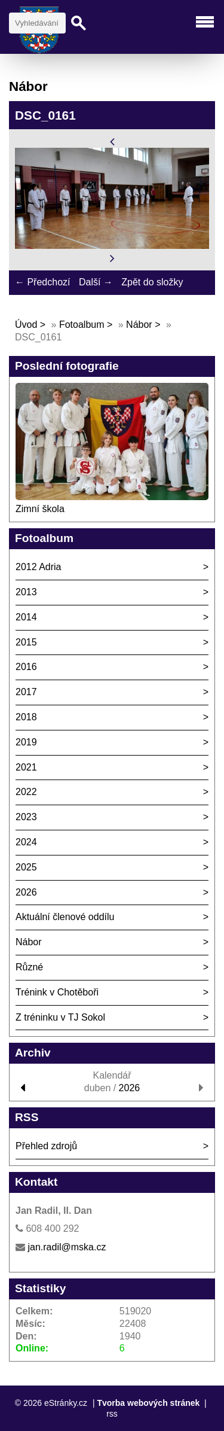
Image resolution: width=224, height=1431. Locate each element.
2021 (26, 767)
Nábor (139, 324)
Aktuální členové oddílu (65, 917)
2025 (26, 867)
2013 (26, 592)
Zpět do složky (152, 282)
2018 (26, 717)
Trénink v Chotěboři (57, 992)
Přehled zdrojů (46, 1146)
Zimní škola (40, 509)
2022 (26, 792)
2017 (26, 692)
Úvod (26, 324)
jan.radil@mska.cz (66, 1247)
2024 (26, 842)
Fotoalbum (82, 324)
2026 (26, 892)
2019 (26, 742)
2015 (26, 642)
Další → (96, 282)
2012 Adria (39, 567)
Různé (29, 967)
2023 (26, 817)
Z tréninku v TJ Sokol (60, 1017)
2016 (26, 667)
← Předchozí (42, 282)
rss (112, 1413)
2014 (26, 617)
